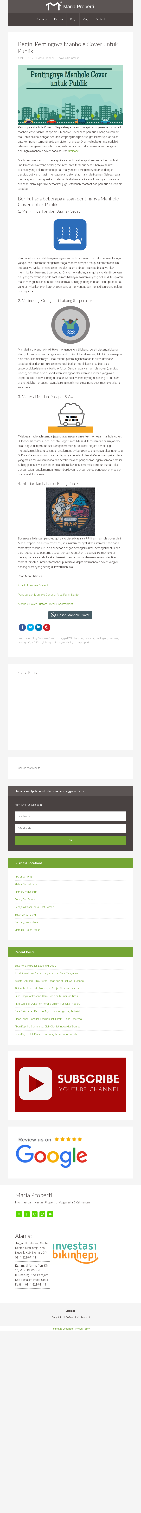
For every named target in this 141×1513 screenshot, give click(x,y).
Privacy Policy (82, 1328)
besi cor (78, 638)
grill (29, 642)
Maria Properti (70, 6)
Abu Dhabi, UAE (23, 876)
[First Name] (70, 816)
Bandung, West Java (26, 922)
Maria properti (81, 642)
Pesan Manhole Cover (73, 615)
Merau (18, 929)
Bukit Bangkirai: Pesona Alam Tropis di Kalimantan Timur (46, 996)
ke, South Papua (31, 929)
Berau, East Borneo (26, 899)
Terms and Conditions (62, 1328)
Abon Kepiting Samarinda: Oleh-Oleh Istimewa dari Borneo (48, 1026)
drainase (113, 638)
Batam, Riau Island (25, 914)
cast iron (90, 638)
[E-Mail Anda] (70, 828)
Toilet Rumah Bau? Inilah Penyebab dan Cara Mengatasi (46, 973)
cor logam (102, 638)
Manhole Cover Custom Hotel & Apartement (45, 604)
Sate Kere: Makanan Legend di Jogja (35, 965)
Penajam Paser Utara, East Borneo (34, 907)
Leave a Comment (68, 58)
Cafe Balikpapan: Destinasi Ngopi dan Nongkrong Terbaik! (47, 1011)
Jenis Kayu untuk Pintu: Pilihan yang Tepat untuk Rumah (46, 1034)
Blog (34, 638)
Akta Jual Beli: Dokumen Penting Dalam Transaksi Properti (47, 1003)
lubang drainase (52, 642)
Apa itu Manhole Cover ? (33, 585)
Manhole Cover (46, 638)
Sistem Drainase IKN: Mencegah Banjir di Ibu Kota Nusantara (49, 988)
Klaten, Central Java (26, 884)
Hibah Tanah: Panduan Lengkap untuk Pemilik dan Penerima (48, 1018)
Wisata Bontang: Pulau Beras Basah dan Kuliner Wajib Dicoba (49, 980)
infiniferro (37, 642)
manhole (67, 642)
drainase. (73, 151)
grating (22, 642)
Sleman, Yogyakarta (26, 891)
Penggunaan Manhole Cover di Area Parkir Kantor (49, 594)
